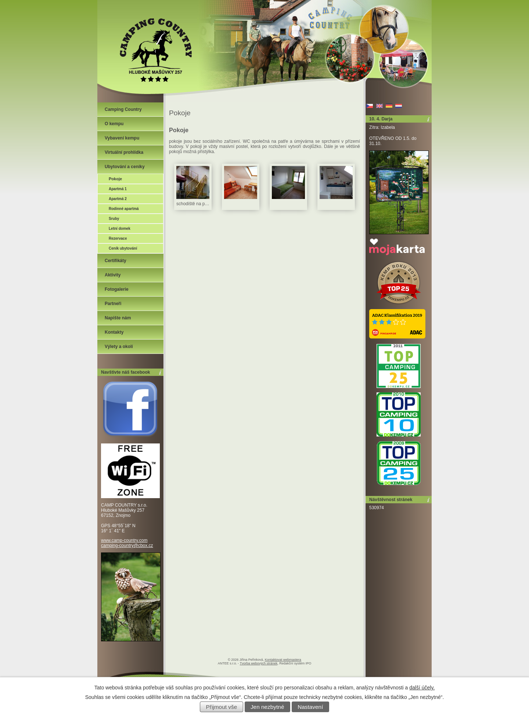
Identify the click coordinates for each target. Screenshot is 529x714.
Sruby (114, 219)
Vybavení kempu (122, 138)
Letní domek (119, 228)
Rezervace (118, 238)
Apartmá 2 (118, 199)
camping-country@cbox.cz (127, 545)
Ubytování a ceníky (125, 166)
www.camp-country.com (124, 540)
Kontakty (114, 332)
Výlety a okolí (119, 346)
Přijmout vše (221, 707)
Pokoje (115, 179)
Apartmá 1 (118, 189)
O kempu (114, 123)
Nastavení (310, 707)
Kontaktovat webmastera (283, 660)
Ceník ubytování (123, 248)
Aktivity (112, 275)
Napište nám (118, 317)
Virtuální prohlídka (124, 152)
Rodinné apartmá (124, 209)
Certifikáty (115, 260)
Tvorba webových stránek (259, 663)
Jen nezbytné (267, 707)
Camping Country (123, 109)
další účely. (422, 688)
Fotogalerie (117, 289)
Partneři (113, 303)
